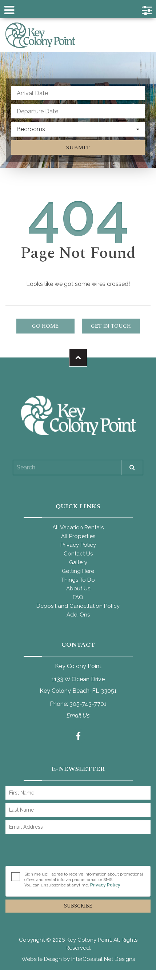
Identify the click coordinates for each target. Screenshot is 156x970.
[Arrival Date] (78, 93)
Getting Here (78, 571)
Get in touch (111, 326)
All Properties (78, 536)
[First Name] (78, 793)
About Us (78, 588)
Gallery (78, 562)
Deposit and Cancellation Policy (78, 606)
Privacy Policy (78, 545)
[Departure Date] (78, 111)
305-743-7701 (88, 703)
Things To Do (78, 580)
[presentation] (60, 851)
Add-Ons (78, 614)
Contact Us (78, 553)
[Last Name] (78, 810)
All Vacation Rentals (78, 527)
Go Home (45, 326)
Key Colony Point (40, 35)
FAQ (78, 597)
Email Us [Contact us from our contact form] (78, 715)
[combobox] (78, 129)
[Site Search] (67, 467)
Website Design (41, 959)
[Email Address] (78, 827)
